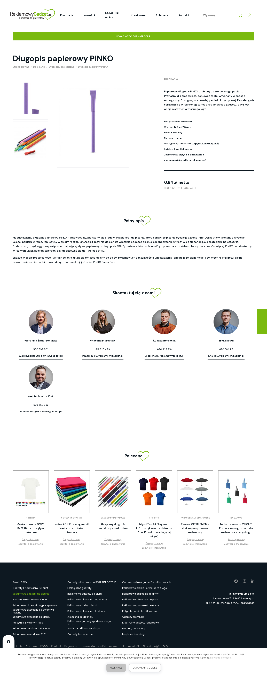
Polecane (162, 15)
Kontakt (183, 15)
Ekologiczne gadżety (79, 588)
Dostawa (31, 646)
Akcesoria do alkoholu (80, 617)
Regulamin (70, 646)
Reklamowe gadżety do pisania (31, 593)
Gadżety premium (133, 617)
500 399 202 (41, 349)
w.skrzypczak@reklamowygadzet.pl (41, 355)
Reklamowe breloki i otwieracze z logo (144, 588)
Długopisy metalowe (113, 517)
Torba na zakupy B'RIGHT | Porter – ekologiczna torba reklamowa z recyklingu (236, 528)
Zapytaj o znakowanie (191, 154)
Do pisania (171, 79)
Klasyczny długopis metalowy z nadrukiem (113, 526)
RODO (44, 646)
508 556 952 (41, 404)
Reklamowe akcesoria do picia (140, 599)
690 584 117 (226, 349)
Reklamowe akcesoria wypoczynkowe (35, 605)
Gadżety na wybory (133, 628)
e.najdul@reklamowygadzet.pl (226, 355)
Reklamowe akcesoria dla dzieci (86, 611)
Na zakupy (236, 517)
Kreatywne (138, 15)
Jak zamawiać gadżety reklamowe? (185, 160)
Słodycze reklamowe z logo (83, 628)
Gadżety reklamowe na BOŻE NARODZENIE (91, 582)
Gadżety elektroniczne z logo (30, 599)
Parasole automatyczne (195, 517)
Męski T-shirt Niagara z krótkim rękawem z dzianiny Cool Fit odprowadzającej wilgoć (154, 530)
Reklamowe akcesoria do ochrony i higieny (33, 611)
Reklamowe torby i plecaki (82, 605)
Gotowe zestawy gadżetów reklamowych (146, 582)
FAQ (165, 646)
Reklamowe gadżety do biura (84, 593)
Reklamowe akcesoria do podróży (87, 599)
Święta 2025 (20, 582)
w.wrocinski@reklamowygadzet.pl (41, 411)
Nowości (89, 15)
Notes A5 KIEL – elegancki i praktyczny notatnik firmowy (71, 528)
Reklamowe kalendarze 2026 (29, 634)
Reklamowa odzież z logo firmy (140, 593)
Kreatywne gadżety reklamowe (140, 622)
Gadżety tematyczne (80, 634)
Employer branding (133, 634)
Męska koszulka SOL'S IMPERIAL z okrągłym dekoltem (30, 528)
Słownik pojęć (151, 646)
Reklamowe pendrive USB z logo (31, 628)
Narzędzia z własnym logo (28, 622)
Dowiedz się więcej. (221, 657)
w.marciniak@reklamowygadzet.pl (102, 355)
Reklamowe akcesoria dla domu (31, 617)
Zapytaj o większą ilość (205, 143)
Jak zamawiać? (129, 646)
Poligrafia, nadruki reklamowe (139, 611)
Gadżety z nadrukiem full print (30, 588)
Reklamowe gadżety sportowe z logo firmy (89, 623)
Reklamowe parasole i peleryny (140, 605)
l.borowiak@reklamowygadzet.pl (164, 355)
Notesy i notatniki (71, 517)
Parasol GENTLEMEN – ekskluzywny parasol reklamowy (195, 528)
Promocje (66, 15)
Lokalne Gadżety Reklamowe (99, 646)
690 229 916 (164, 349)
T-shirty (31, 517)
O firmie (17, 646)
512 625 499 (102, 349)
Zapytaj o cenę (30, 539)
